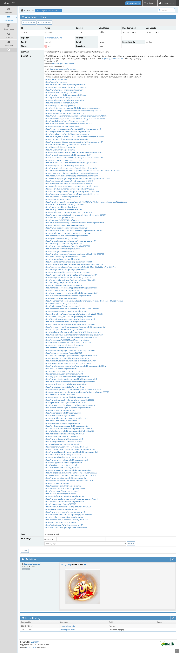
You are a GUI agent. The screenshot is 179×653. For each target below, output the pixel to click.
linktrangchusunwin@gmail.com (63, 69)
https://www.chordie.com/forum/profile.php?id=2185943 (68, 514)
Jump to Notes (29, 22)
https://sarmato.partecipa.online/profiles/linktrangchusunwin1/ (70, 293)
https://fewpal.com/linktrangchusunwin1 (61, 509)
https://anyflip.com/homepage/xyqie (59, 105)
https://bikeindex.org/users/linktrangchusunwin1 (64, 433)
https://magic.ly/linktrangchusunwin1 (60, 150)
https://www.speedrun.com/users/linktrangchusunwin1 (67, 470)
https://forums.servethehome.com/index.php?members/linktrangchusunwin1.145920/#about (83, 301)
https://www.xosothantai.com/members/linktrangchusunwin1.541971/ (73, 230)
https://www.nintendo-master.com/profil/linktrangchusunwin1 (70, 379)
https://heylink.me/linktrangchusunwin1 (61, 102)
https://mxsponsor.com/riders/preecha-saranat (64, 225)
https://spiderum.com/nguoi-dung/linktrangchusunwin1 (67, 407)
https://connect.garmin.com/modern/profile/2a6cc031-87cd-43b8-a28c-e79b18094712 (80, 267)
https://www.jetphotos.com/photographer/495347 (65, 269)
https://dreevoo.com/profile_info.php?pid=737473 (65, 113)
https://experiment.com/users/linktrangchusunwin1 (66, 235)
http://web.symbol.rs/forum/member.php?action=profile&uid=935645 (73, 314)
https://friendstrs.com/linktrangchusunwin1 (62, 454)
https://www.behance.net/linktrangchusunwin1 (64, 100)
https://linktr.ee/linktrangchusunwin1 (60, 147)
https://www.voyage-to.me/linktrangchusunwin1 (64, 512)
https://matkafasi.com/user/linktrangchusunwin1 (64, 496)
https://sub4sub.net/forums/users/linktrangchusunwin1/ (68, 183)
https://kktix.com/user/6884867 (57, 199)
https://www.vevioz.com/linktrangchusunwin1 (63, 439)
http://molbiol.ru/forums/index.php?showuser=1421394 (67, 506)
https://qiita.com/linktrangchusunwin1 (60, 522)
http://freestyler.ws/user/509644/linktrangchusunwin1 (67, 447)
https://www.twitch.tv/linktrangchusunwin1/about (65, 95)
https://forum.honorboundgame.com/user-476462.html (67, 144)
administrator (31, 647)
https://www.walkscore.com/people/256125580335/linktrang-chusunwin (74, 222)
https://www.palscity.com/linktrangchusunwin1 (64, 165)
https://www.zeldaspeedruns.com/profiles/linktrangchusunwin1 (71, 452)
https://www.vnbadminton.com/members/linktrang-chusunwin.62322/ (73, 152)
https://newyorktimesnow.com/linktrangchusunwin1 (66, 311)
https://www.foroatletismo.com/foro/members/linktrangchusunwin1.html (75, 366)
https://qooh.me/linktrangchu (57, 483)
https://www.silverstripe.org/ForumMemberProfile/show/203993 (71, 337)
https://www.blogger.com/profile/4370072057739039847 (67, 233)
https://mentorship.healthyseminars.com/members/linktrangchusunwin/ (74, 327)
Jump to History (44, 22)
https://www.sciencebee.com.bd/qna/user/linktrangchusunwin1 (71, 162)
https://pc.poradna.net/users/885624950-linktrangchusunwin (69, 324)
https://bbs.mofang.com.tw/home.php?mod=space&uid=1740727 (71, 191)
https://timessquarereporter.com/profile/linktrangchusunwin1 (70, 449)
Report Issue (133, 3)
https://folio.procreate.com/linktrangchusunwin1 (64, 204)
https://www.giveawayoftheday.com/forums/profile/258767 (69, 400)
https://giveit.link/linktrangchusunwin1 (60, 298)
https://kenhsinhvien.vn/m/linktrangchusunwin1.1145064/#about (71, 308)
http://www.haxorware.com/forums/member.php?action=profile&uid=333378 (76, 392)
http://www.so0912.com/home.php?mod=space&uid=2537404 (70, 475)
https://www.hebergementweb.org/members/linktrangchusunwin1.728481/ (75, 116)
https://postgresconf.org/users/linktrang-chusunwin (66, 139)
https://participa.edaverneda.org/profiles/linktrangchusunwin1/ (70, 287)
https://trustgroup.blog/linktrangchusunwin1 (63, 441)
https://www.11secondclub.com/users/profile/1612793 (67, 246)
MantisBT (34, 642)
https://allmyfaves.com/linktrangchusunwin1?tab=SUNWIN (69, 431)
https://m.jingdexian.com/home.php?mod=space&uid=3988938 (70, 473)
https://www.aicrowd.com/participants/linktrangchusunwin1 (69, 381)
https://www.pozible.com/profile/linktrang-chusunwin (66, 397)
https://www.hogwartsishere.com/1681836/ (62, 126)
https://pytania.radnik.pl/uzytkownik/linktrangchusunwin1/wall (70, 355)
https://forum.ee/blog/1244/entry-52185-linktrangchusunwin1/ (70, 275)
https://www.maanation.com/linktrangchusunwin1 (65, 478)
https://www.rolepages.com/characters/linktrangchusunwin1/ (70, 241)
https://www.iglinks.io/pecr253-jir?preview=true (64, 387)
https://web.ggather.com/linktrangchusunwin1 (63, 462)
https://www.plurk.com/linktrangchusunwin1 (63, 209)
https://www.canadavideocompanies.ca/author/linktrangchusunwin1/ (73, 142)
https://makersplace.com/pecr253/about (61, 436)
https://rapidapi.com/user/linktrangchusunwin (63, 329)
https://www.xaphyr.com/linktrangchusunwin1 (63, 243)
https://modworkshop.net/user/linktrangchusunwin (66, 426)
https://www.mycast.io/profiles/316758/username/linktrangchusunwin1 (74, 136)
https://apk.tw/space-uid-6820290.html (60, 465)
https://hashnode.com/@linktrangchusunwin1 (63, 371)
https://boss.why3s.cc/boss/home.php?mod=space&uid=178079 (71, 173)
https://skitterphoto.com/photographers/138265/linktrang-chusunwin (73, 335)
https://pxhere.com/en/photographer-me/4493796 (65, 527)
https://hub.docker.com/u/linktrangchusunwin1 (64, 517)
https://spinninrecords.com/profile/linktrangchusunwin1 (68, 363)
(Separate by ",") (50, 539)
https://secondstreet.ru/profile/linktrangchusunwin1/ (66, 134)
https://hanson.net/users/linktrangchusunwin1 (64, 345)
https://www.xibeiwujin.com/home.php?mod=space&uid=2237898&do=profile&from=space (82, 170)
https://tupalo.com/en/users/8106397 (60, 504)
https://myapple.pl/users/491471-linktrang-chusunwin (66, 376)
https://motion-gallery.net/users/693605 (61, 282)
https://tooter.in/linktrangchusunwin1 (60, 493)
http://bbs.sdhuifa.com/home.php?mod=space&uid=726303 (69, 480)
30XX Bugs (150, 3)
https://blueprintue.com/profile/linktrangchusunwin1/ (67, 358)
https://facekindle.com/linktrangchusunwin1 (62, 423)
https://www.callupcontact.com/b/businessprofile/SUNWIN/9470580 (72, 389)
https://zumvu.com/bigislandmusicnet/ (60, 207)
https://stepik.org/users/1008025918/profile (62, 444)
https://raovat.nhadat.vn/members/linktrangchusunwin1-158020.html (73, 157)
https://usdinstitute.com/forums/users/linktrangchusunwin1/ (70, 360)
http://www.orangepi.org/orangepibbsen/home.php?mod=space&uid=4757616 (77, 178)
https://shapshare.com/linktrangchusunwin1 (63, 486)
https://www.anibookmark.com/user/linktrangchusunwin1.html (70, 499)
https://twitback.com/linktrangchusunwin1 (62, 306)
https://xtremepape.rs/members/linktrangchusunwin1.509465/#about (73, 264)
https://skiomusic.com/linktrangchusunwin (62, 248)
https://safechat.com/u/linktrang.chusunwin (62, 413)
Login (38, 10)
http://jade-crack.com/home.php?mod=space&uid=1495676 (69, 189)
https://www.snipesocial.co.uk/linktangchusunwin (65, 321)
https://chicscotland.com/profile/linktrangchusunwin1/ (67, 519)
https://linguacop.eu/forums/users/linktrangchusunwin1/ (68, 131)
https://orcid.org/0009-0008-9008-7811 (60, 251)
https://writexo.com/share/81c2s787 (59, 394)
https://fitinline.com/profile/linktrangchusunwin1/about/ (68, 428)
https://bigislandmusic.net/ (113, 58)
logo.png (67, 564)
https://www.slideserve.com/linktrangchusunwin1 (65, 384)
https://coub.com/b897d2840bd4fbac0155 (61, 220)
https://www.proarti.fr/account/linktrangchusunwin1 (66, 228)
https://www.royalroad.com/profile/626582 (62, 259)
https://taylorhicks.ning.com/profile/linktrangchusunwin (67, 295)
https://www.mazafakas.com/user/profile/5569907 (65, 488)
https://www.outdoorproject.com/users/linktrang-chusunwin (69, 350)
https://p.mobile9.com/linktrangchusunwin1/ (63, 285)
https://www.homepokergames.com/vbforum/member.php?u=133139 (73, 110)
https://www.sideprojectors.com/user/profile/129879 (66, 418)
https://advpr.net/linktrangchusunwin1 (60, 303)
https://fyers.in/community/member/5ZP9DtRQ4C (65, 402)
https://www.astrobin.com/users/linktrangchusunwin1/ (67, 155)
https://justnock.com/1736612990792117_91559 (64, 160)
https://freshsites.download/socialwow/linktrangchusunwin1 (69, 319)
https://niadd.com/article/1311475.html (60, 420)
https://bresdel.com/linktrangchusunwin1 (61, 491)
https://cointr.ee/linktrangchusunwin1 (60, 415)
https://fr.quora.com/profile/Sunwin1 (60, 217)
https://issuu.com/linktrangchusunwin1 (60, 368)
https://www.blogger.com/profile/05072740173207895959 (68, 212)
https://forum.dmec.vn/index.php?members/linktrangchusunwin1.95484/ (75, 215)
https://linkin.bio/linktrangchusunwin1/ (60, 410)
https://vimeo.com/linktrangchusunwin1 (61, 92)
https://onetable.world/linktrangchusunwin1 (63, 290)
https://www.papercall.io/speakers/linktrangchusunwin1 (67, 272)
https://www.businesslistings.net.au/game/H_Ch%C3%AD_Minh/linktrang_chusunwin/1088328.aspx (85, 202)
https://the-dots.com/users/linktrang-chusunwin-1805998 (68, 262)
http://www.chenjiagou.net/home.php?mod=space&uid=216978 (70, 186)
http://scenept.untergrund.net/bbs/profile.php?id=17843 (68, 316)
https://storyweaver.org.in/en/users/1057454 (63, 353)
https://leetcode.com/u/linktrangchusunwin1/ (63, 525)
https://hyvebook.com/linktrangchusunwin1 (62, 196)
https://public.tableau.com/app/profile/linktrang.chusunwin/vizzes (72, 108)
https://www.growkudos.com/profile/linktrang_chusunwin (68, 277)
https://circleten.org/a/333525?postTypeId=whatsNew (66, 340)
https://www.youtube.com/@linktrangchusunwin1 (65, 84)
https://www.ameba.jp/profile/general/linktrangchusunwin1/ (69, 405)
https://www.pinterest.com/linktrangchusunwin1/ (65, 87)
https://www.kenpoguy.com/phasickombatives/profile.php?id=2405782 (74, 254)
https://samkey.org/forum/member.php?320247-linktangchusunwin (72, 332)
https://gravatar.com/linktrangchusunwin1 (62, 97)
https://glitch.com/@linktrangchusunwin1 (61, 238)
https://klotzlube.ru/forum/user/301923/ (61, 347)
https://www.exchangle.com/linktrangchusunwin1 (65, 457)
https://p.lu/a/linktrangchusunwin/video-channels (65, 256)
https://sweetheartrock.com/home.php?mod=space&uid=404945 (71, 194)
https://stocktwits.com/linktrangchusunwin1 (63, 467)
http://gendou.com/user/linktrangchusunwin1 (63, 374)
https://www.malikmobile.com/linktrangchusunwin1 (66, 460)
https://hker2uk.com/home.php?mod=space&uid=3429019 (68, 181)
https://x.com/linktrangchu (55, 82)
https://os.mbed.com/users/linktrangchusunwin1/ (65, 501)
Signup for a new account (51, 10)
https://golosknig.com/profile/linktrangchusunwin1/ (66, 121)
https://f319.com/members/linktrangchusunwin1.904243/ (68, 123)
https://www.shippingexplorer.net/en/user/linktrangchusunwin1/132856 (74, 118)
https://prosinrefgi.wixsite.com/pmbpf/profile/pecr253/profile (70, 280)
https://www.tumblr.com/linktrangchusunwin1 (63, 90)
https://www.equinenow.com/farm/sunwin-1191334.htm (67, 342)
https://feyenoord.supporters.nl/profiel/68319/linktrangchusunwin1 (72, 129)
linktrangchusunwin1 (53, 37)
